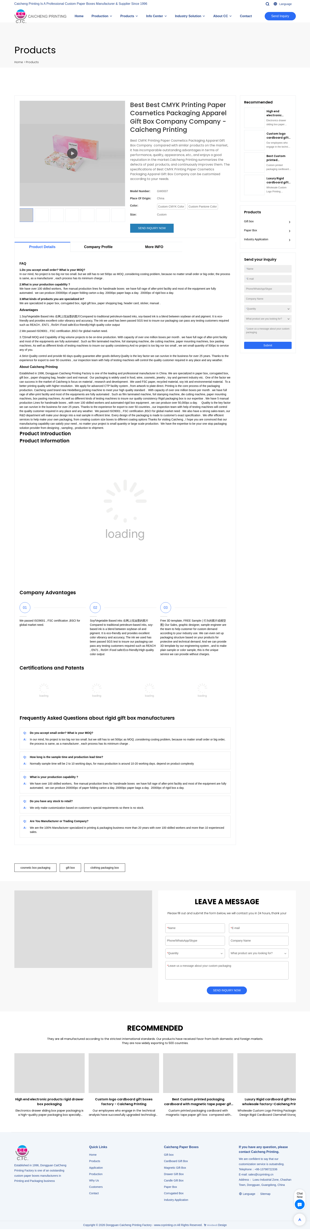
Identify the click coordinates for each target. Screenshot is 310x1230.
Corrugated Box (174, 1194)
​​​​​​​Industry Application (176, 1200)
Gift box (249, 221)
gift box (70, 867)
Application (96, 1168)
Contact (246, 16)
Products (127, 16)
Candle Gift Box (174, 1181)
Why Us (94, 1181)
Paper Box (250, 230)
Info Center (154, 16)
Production (99, 16)
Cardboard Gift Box (176, 1161)
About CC (220, 16)
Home (79, 16)
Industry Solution (188, 16)
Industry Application (256, 239)
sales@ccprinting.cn (260, 1175)
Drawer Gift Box (174, 1174)
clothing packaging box (104, 867)
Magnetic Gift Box (175, 1168)
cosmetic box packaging (35, 867)
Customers (96, 1187)
